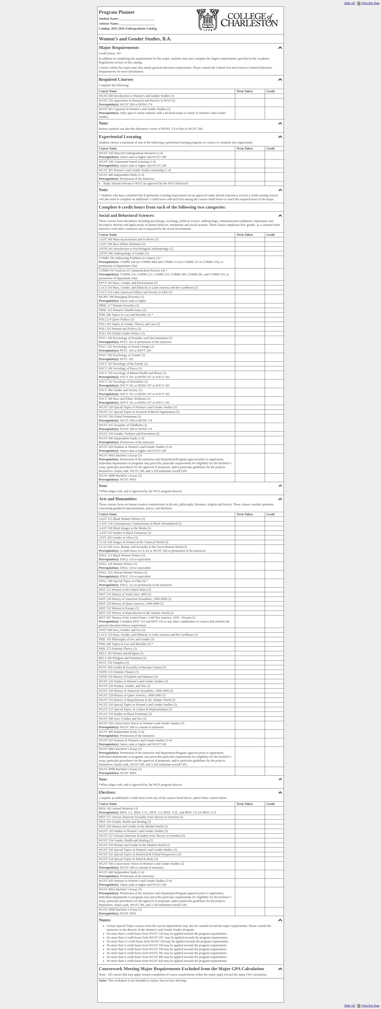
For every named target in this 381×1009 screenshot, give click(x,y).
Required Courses (190, 79)
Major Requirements (190, 47)
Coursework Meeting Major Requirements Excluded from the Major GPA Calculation (190, 968)
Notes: (190, 920)
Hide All (349, 3)
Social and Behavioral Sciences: (190, 215)
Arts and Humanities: (190, 499)
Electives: (190, 792)
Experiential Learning (190, 136)
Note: (190, 123)
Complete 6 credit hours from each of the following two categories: (162, 207)
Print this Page (369, 3)
